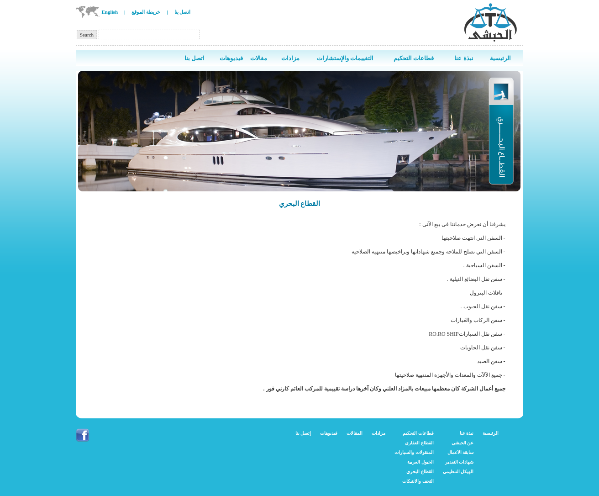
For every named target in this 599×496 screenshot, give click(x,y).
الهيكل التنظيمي (458, 471)
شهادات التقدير (459, 461)
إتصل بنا (303, 433)
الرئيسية (491, 433)
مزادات (378, 433)
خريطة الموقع (145, 12)
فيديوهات (328, 433)
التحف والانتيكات (418, 481)
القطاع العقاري (419, 442)
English (110, 12)
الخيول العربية (420, 461)
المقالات (355, 433)
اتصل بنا (182, 12)
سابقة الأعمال (460, 452)
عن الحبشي (463, 442)
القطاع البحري (420, 471)
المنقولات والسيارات (414, 452)
